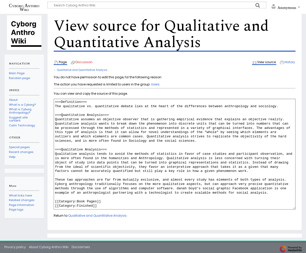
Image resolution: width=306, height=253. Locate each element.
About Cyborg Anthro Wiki (49, 247)
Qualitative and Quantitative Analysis (82, 70)
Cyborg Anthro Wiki (24, 7)
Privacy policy (15, 247)
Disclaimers (81, 247)
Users (155, 84)
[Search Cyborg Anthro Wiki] (157, 5)
